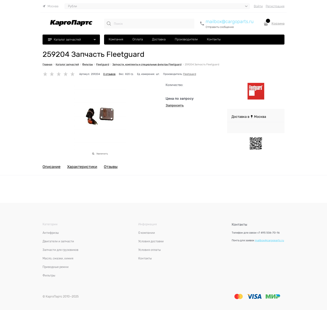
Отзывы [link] (111, 167)
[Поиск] (109, 24)
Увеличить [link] (102, 153)
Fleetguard (189, 74)
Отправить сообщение (220, 27)
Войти (258, 6)
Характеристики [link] (82, 167)
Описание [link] (51, 167)
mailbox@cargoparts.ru (230, 21)
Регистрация (275, 6)
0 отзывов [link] (109, 74)
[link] (50, 6)
